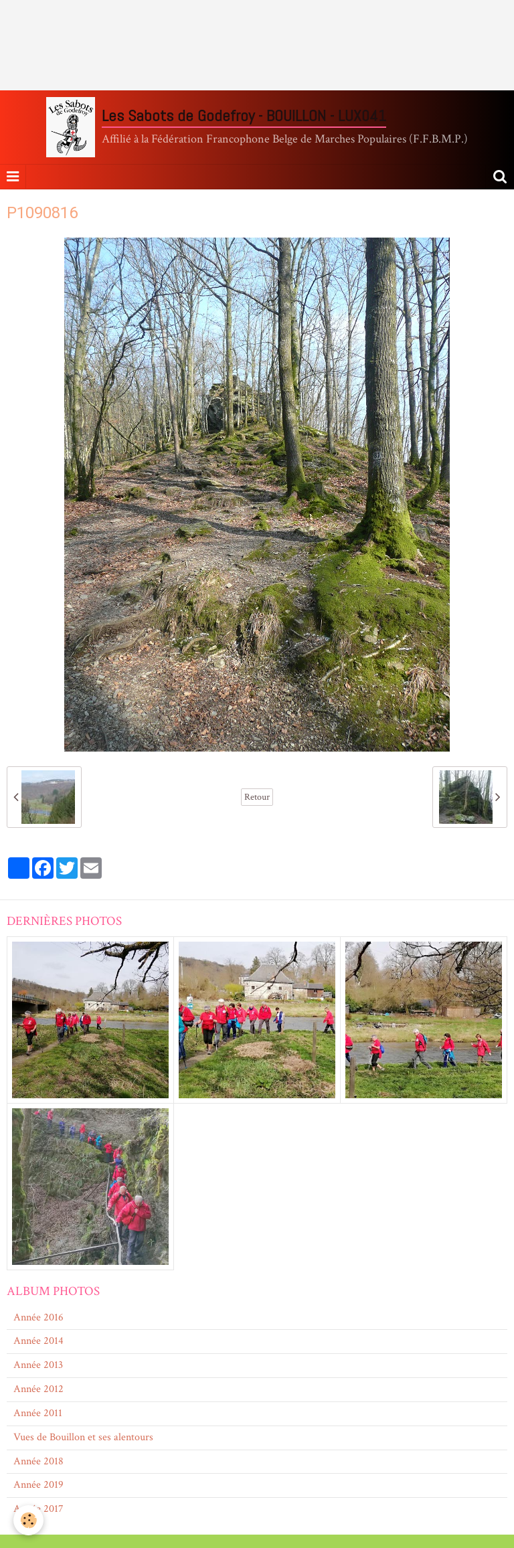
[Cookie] (28, 1520)
